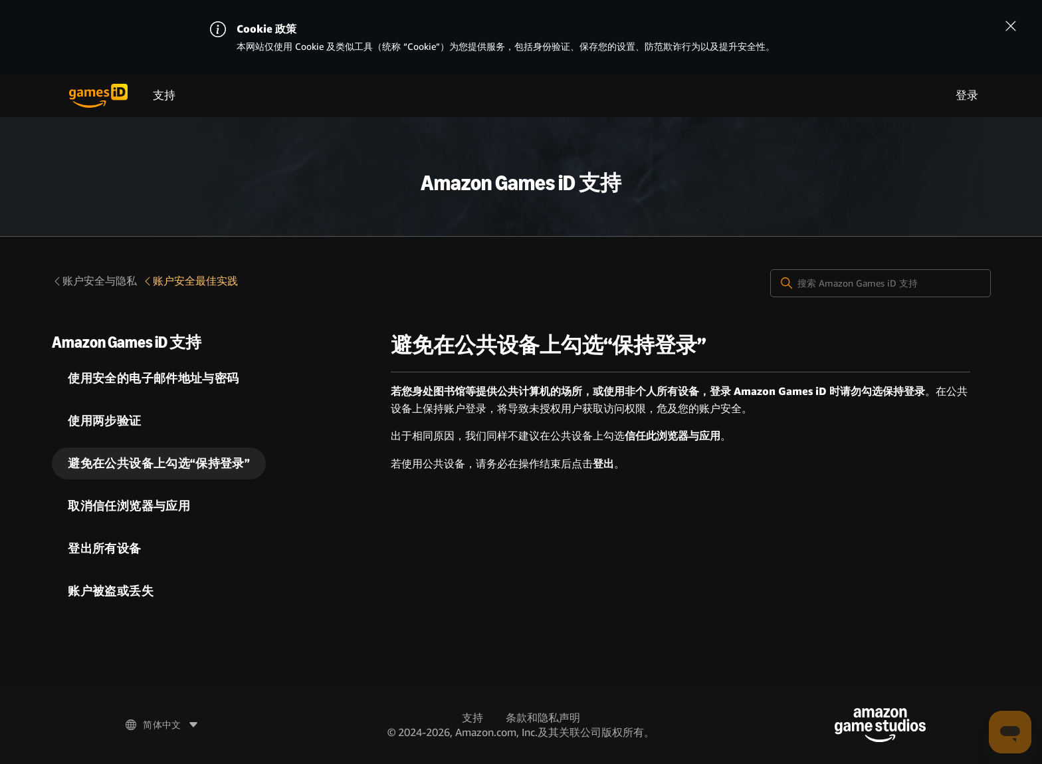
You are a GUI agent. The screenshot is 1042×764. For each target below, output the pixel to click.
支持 (164, 95)
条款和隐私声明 (543, 718)
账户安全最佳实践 (190, 281)
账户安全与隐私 (94, 281)
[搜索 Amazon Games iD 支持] (880, 283)
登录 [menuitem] (967, 95)
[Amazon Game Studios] (880, 725)
